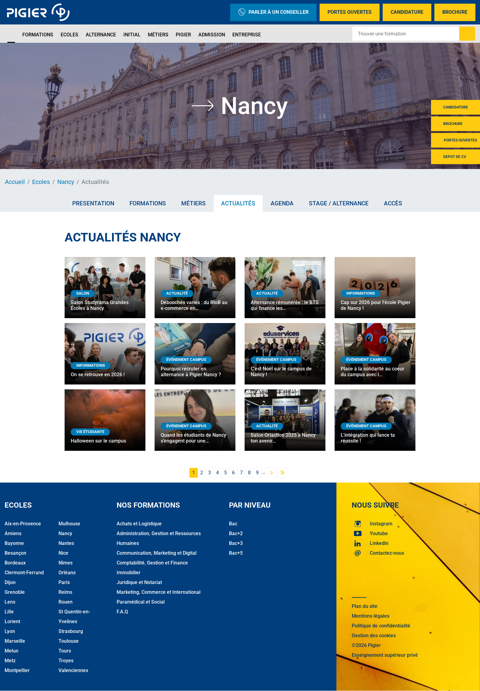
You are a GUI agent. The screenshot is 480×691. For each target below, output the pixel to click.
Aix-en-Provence (23, 524)
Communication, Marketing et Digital (157, 553)
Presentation (93, 203)
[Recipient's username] (405, 34)
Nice (63, 553)
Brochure (454, 12)
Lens (10, 602)
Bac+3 (236, 543)
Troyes (65, 660)
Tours (64, 651)
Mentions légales (370, 616)
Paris (64, 582)
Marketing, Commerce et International (159, 592)
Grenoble (15, 592)
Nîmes (65, 563)
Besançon (15, 553)
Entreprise (246, 35)
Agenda (282, 203)
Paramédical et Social (141, 602)
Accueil (15, 182)
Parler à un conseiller (273, 12)
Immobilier (129, 572)
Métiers (158, 35)
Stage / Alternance (339, 203)
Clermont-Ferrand (24, 572)
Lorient (12, 621)
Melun (11, 651)
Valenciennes (73, 670)
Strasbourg (70, 631)
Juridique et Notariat (139, 582)
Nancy (65, 182)
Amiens (13, 533)
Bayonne (14, 543)
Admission (211, 35)
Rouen (65, 602)
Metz (10, 660)
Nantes (66, 543)
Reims (65, 592)
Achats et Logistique (139, 524)
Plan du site (364, 606)
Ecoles (69, 35)
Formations (37, 35)
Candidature (407, 12)
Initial (132, 35)
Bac (233, 524)
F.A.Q (122, 612)
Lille (9, 612)
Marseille (15, 641)
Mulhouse (69, 524)
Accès (393, 203)
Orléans (67, 572)
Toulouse (68, 641)
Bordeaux (15, 563)
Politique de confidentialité (381, 626)
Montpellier (17, 670)
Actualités (238, 203)
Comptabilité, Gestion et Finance (152, 563)
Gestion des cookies (374, 635)
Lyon (10, 631)
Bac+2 (236, 533)
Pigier (183, 35)
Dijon (10, 582)
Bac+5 (236, 553)
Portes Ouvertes (350, 12)
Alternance (101, 35)
